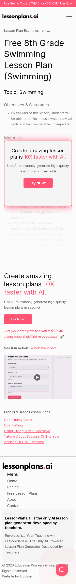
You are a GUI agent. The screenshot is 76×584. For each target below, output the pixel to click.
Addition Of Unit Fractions (24, 442)
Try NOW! (38, 183)
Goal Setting (13, 425)
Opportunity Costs (18, 420)
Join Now (65, 3)
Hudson (26, 576)
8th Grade (54, 30)
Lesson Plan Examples (21, 30)
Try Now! (18, 319)
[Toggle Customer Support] (62, 570)
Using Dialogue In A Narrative (27, 431)
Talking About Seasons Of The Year (32, 436)
